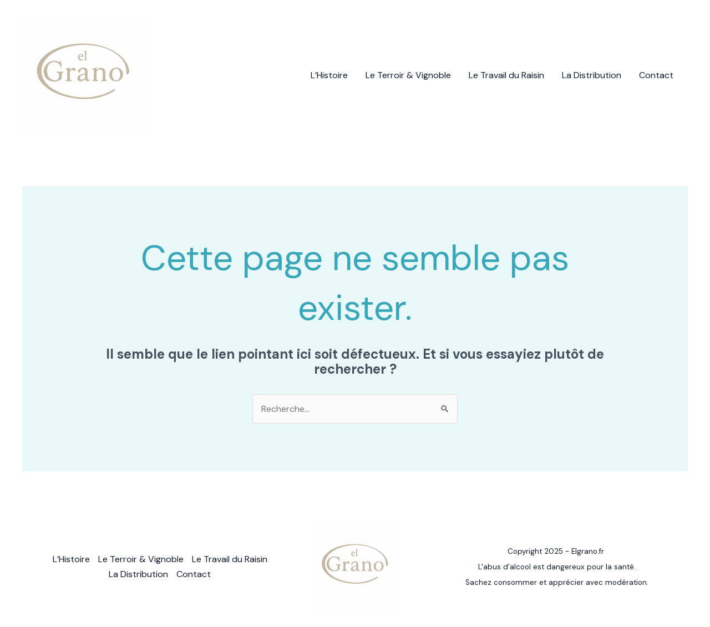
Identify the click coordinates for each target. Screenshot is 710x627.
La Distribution (591, 75)
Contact (656, 75)
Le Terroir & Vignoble (408, 75)
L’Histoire (329, 75)
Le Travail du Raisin (506, 75)
